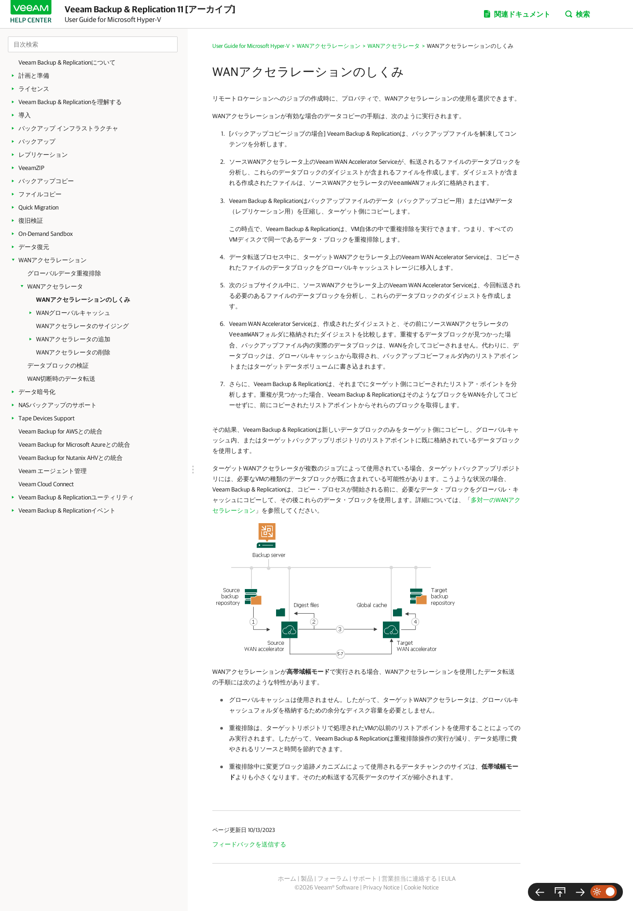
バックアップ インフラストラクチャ (68, 128)
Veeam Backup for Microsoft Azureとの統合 (74, 444)
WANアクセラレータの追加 (73, 339)
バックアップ (36, 141)
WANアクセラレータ (55, 286)
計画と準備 (33, 75)
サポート (365, 878)
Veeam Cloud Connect (46, 484)
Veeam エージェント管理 (52, 470)
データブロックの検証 (58, 365)
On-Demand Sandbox (45, 233)
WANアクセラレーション (52, 260)
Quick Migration (38, 207)
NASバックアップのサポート (57, 405)
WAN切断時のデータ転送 (61, 378)
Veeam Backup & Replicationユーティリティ (76, 497)
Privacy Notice (381, 887)
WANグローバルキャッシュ (73, 312)
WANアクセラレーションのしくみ (83, 299)
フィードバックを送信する (249, 844)
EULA (448, 878)
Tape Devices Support (46, 418)
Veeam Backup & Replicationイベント (67, 510)
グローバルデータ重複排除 (64, 273)
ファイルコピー (40, 194)
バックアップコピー (46, 180)
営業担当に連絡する (409, 878)
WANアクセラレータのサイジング (82, 325)
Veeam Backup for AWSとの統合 (60, 431)
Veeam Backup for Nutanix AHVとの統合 (70, 457)
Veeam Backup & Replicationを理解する (70, 101)
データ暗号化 (36, 391)
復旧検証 (30, 220)
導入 (24, 115)
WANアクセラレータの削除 (73, 352)
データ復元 (33, 246)
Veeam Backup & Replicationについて (67, 62)
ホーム (287, 878)
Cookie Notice (421, 887)
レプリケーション (43, 154)
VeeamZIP (31, 167)
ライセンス (33, 88)
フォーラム (332, 878)
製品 (307, 878)
